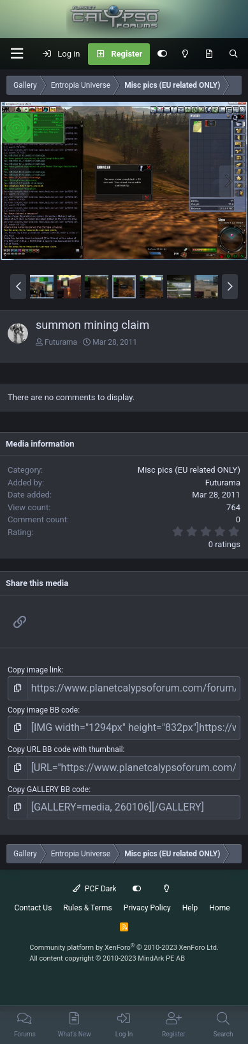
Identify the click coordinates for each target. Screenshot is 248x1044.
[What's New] (209, 54)
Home (219, 907)
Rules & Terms (87, 907)
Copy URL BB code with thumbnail (65, 749)
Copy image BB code (43, 710)
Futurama (61, 342)
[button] (17, 53)
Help (190, 907)
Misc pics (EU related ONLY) (189, 470)
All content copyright (107, 958)
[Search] (233, 54)
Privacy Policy (147, 907)
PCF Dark (94, 888)
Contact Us (33, 907)
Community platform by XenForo (124, 947)
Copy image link (35, 669)
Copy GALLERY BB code (48, 789)
